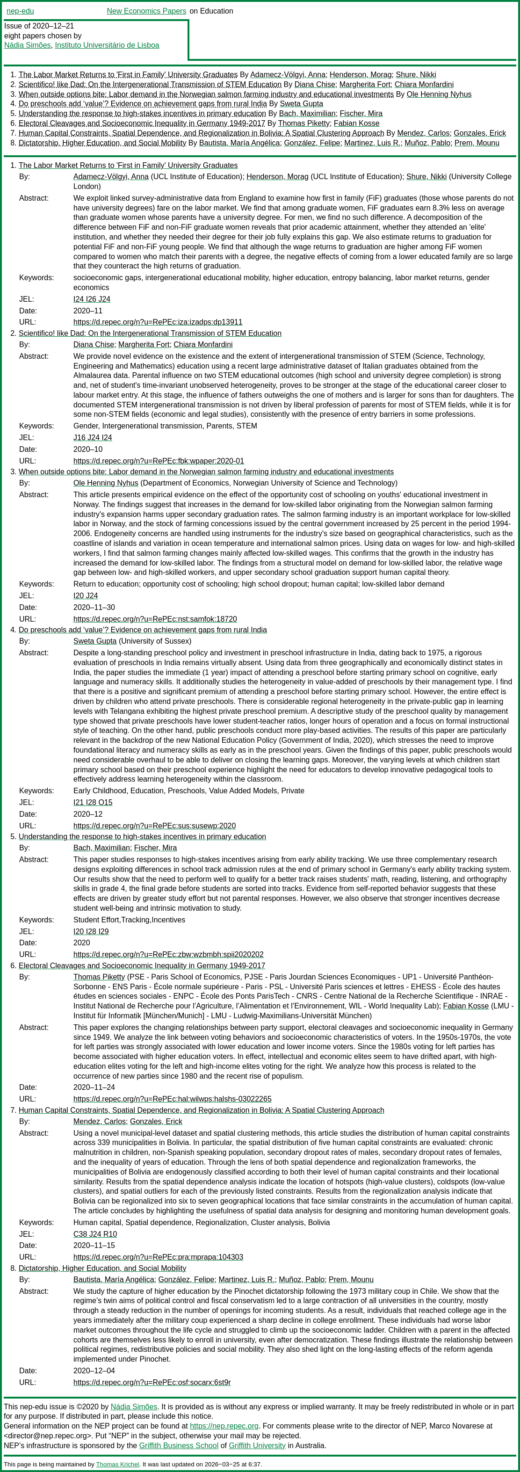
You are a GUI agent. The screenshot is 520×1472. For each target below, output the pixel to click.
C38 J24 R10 (95, 1234)
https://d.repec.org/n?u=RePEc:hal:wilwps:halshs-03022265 (172, 1099)
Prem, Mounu (477, 143)
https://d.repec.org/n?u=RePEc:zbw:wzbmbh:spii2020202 (168, 954)
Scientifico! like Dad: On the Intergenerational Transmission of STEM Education (150, 84)
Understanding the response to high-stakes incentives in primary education (142, 113)
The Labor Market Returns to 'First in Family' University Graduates (128, 75)
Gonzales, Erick (480, 133)
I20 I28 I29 (91, 931)
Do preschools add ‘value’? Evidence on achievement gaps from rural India (143, 104)
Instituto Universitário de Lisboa (107, 45)
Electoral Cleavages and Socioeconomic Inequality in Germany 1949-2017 (142, 123)
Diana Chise (315, 84)
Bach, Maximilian (307, 113)
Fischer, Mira (361, 113)
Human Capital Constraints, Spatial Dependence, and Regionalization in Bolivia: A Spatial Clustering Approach (201, 133)
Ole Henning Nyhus (439, 94)
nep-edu (20, 11)
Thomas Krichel (117, 1464)
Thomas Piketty (304, 123)
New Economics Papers (147, 11)
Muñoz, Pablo (427, 143)
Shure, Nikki (416, 75)
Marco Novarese (456, 1426)
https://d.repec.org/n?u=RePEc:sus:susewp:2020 (154, 826)
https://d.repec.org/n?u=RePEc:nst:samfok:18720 (155, 619)
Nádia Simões (27, 45)
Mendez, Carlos (423, 133)
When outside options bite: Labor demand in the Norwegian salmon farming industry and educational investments (206, 94)
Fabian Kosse (357, 123)
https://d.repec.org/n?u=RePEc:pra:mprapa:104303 (158, 1257)
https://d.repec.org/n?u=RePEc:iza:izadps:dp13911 (158, 322)
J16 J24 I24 (92, 438)
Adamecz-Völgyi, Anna (287, 75)
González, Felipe (312, 143)
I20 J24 (85, 596)
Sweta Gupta (302, 104)
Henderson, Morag (361, 75)
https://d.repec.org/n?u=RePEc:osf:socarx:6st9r (152, 1382)
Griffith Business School (179, 1446)
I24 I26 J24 (91, 299)
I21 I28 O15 (93, 802)
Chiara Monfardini (424, 84)
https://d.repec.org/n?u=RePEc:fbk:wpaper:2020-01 (158, 461)
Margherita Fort (364, 84)
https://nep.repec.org (224, 1426)
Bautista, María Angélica (239, 143)
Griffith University (257, 1446)
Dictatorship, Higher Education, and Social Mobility (102, 143)
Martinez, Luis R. (372, 143)
